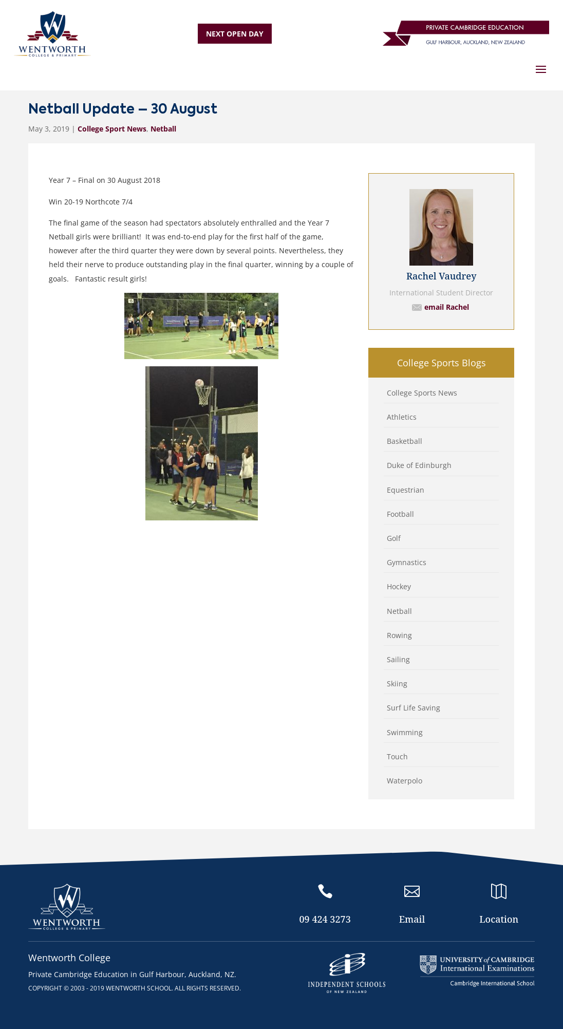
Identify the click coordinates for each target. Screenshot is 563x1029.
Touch (397, 756)
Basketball (404, 441)
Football (400, 514)
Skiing (397, 683)
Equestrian (405, 490)
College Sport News (112, 129)
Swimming (405, 732)
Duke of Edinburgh (419, 465)
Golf (394, 538)
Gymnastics (406, 562)
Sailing (398, 659)
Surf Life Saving (413, 708)
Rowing (399, 635)
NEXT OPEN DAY (235, 34)
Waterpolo (404, 780)
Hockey (399, 586)
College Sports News (422, 393)
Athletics (402, 417)
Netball (163, 129)
